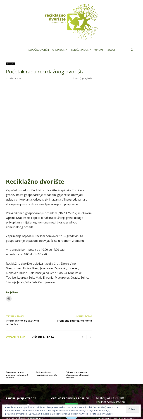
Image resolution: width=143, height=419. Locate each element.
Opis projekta (59, 49)
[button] (132, 50)
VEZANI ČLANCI (16, 254)
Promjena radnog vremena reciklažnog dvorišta (17, 285)
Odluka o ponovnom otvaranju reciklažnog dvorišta (77, 285)
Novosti (111, 49)
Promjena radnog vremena (74, 238)
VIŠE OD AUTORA (43, 254)
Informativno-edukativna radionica (22, 239)
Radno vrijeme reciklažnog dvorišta (46, 283)
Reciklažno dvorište (38, 49)
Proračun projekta (80, 49)
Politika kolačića (107, 337)
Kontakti (99, 49)
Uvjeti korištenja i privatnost (115, 329)
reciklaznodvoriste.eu (110, 312)
